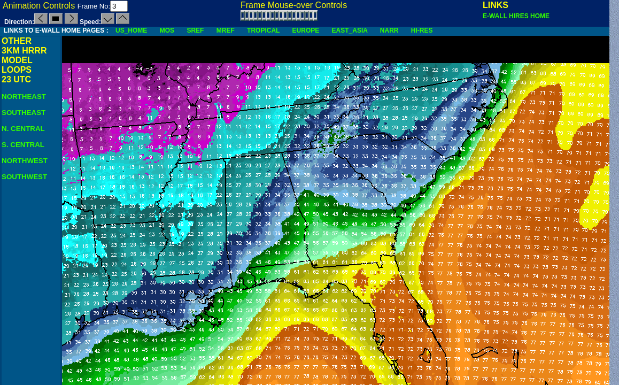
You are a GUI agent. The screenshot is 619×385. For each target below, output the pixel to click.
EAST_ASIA (350, 30)
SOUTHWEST (24, 177)
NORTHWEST (25, 161)
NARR (389, 30)
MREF (225, 30)
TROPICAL (263, 30)
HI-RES (422, 30)
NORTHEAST (24, 97)
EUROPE (306, 30)
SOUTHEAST (23, 113)
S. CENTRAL (23, 145)
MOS (167, 30)
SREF (195, 30)
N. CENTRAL (23, 129)
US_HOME (131, 30)
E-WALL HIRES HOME (516, 16)
